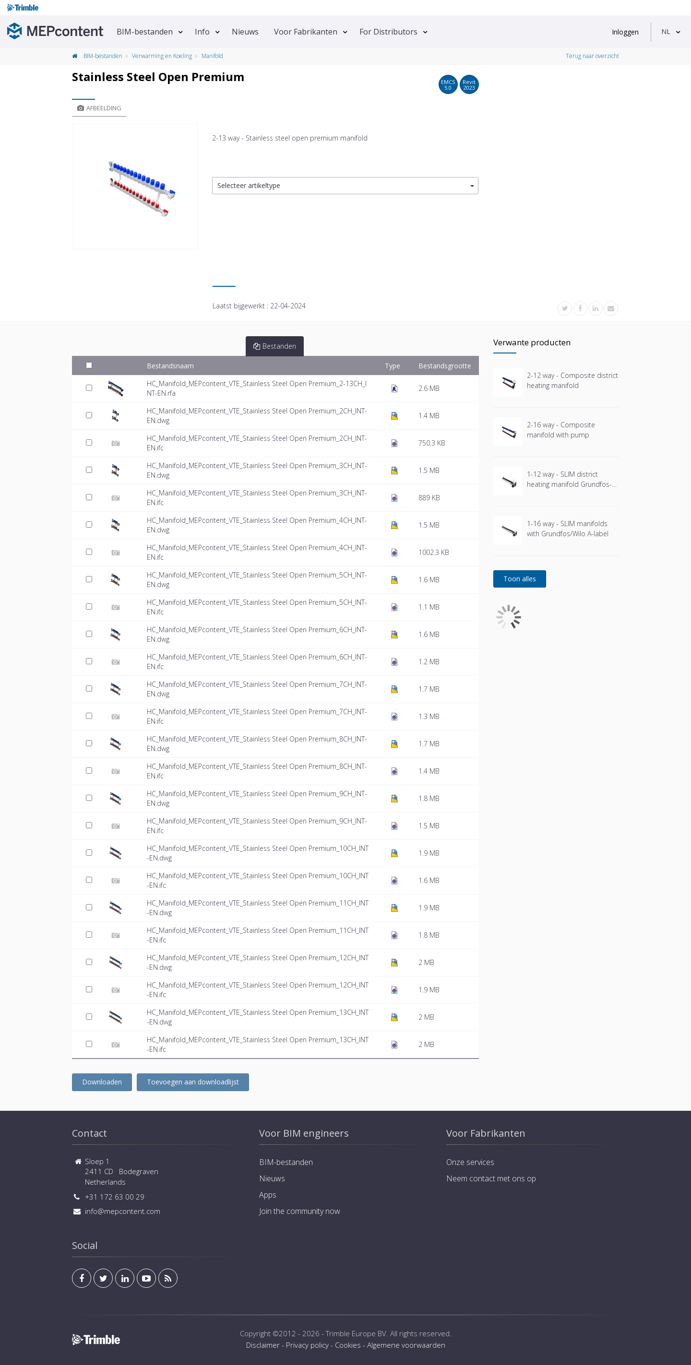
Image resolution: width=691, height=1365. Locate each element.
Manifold (212, 56)
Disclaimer (263, 1345)
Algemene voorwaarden (406, 1345)
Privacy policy (307, 1345)
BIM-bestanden (145, 31)
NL (665, 31)
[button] (345, 186)
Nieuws (245, 31)
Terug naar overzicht (592, 56)
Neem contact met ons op (491, 1178)
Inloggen (625, 31)
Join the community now (299, 1211)
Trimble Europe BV (356, 1333)
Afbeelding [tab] (99, 108)
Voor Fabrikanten (305, 31)
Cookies (348, 1345)
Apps (267, 1194)
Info (202, 31)
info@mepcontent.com (122, 1211)
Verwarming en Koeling (162, 56)
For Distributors (388, 31)
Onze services (470, 1162)
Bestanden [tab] (274, 346)
